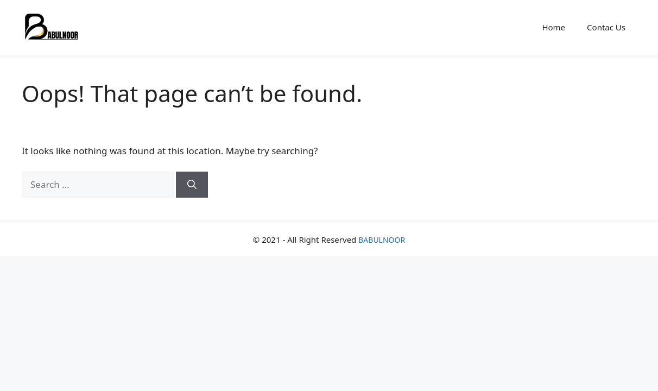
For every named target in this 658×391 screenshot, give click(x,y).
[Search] (192, 185)
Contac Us (606, 27)
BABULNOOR (381, 240)
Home (553, 27)
